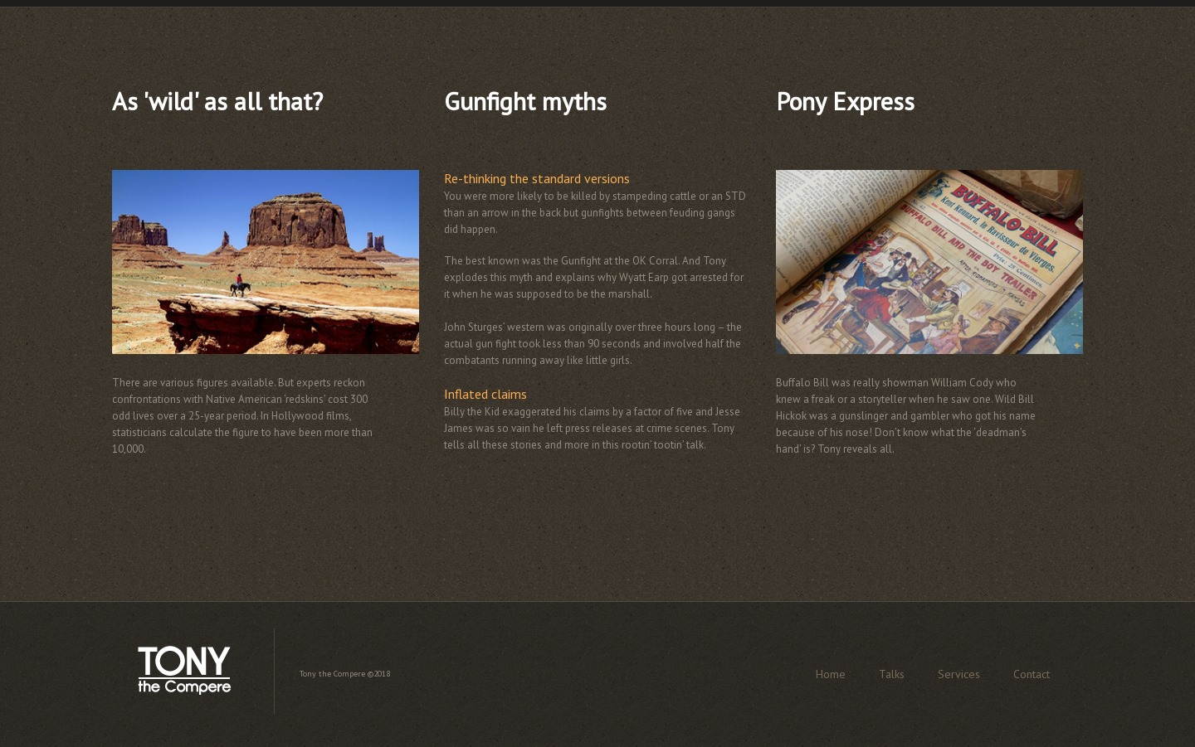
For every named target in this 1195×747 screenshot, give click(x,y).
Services (959, 674)
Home (831, 674)
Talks (892, 674)
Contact (1031, 674)
